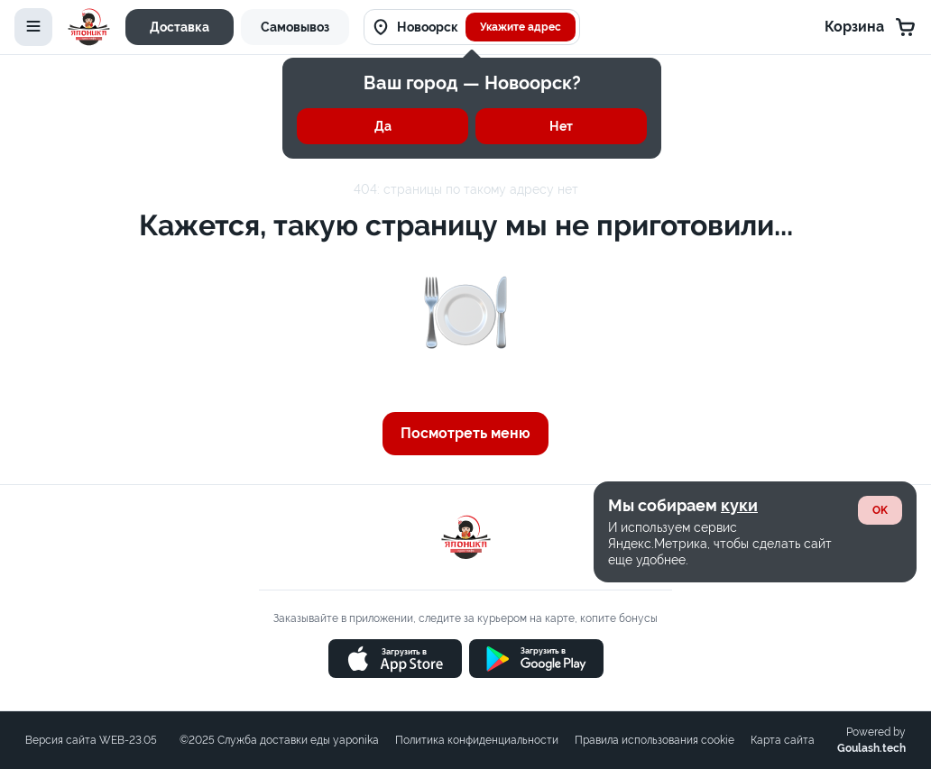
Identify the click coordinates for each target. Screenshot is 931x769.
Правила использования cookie (654, 740)
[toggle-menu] (33, 27)
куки (739, 505)
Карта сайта (783, 740)
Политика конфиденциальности (476, 740)
